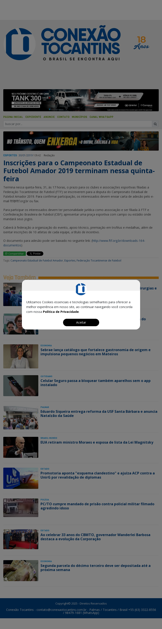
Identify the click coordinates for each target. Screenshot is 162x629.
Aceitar (81, 322)
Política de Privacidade (61, 312)
